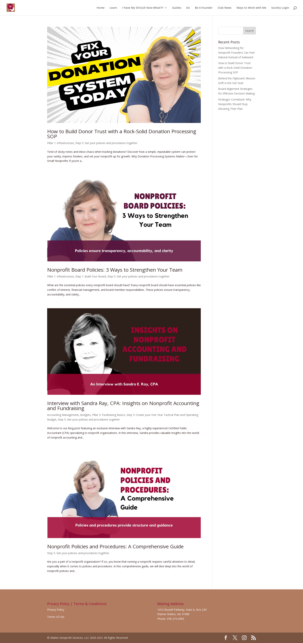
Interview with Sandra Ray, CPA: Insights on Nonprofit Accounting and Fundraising (123, 406)
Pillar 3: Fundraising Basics (108, 415)
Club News (225, 7)
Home (101, 7)
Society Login (280, 7)
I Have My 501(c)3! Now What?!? (142, 7)
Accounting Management (63, 415)
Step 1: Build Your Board (90, 276)
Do (188, 7)
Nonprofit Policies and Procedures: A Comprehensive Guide (115, 546)
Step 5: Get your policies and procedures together (106, 143)
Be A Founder (204, 7)
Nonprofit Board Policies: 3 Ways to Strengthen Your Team (114, 269)
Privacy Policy (55, 609)
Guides (176, 7)
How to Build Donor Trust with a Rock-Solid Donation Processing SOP (121, 134)
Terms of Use (55, 617)
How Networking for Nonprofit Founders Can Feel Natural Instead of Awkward (236, 52)
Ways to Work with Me (251, 7)
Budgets (85, 415)
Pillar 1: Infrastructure (60, 143)
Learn (113, 7)
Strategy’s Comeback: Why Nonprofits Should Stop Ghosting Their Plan (234, 104)
